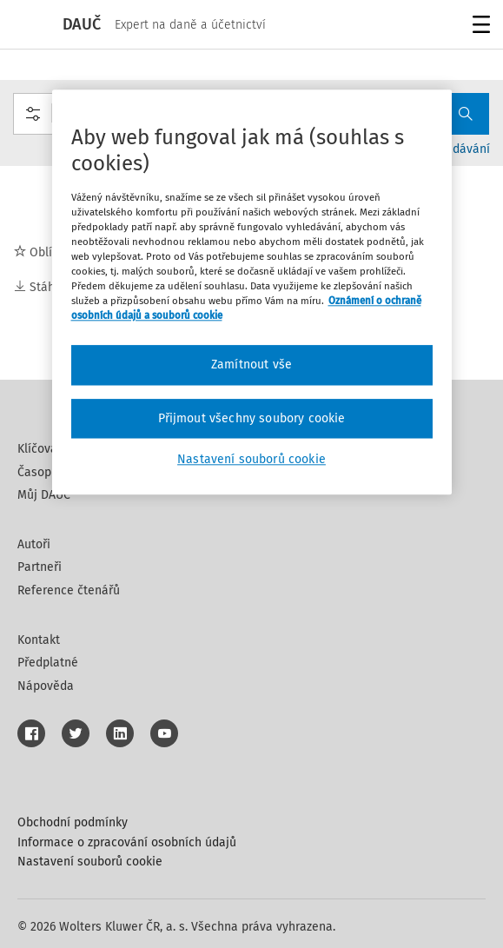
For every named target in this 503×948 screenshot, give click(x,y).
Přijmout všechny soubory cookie (252, 418)
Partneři (39, 567)
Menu (478, 26)
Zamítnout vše (251, 365)
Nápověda (45, 686)
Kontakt (38, 640)
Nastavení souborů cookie (89, 861)
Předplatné (47, 662)
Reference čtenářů (68, 590)
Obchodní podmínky (72, 822)
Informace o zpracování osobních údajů (126, 842)
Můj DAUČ (43, 494)
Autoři (33, 544)
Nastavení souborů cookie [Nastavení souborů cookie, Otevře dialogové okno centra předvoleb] (251, 460)
